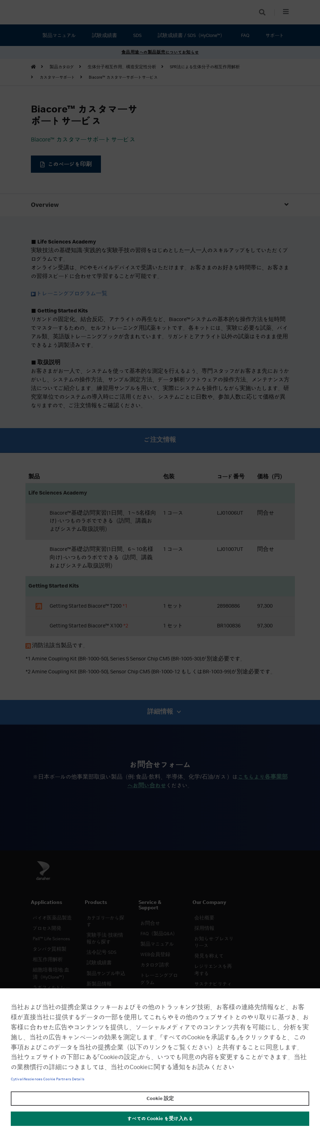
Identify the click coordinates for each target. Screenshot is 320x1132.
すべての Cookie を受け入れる (160, 1118)
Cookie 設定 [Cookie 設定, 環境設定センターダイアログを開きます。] (160, 1098)
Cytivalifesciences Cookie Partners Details (47, 1079)
